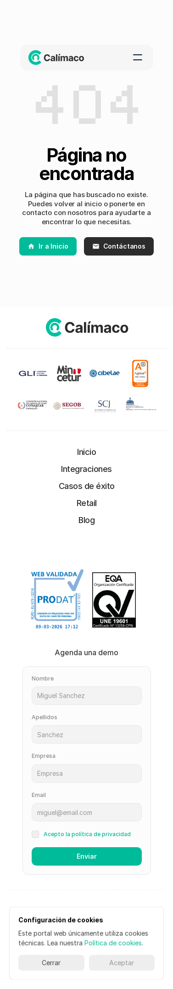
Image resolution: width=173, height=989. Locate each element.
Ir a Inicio (48, 246)
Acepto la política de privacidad (87, 834)
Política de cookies (113, 943)
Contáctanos (118, 246)
